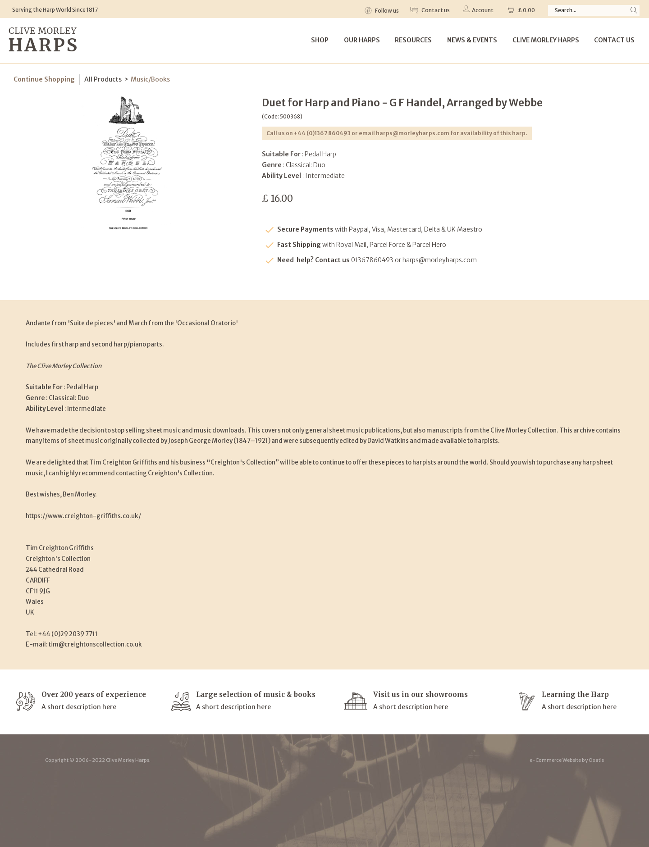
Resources (413, 40)
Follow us (386, 10)
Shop (320, 40)
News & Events (472, 40)
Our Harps (362, 40)
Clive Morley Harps (545, 40)
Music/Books (150, 79)
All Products (103, 79)
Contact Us (614, 40)
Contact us (435, 10)
